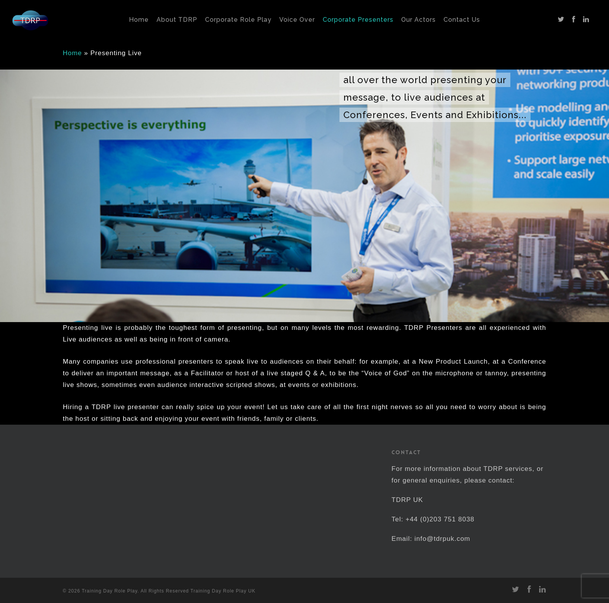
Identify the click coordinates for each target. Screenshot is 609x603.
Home (72, 53)
